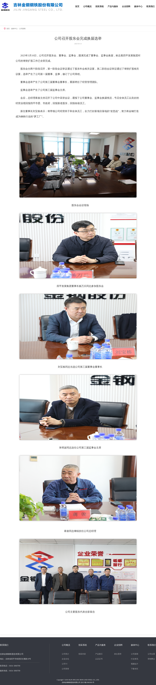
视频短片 (134, 664)
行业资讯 (134, 659)
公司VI (64, 664)
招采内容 (82, 654)
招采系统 (99, 6)
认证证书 (99, 659)
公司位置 (151, 654)
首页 (77, 6)
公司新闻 (22, 29)
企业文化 (65, 659)
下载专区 (134, 669)
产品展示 (99, 654)
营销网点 (151, 659)
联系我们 (150, 6)
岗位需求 (117, 654)
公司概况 (87, 6)
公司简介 (65, 654)
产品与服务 (113, 6)
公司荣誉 (65, 669)
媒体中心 (138, 6)
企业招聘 (126, 6)
